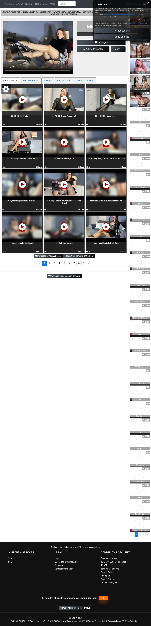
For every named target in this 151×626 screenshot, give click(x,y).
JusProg (96, 547)
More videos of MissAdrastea (48, 256)
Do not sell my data (110, 583)
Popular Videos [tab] (31, 80)
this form (143, 19)
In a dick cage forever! (64, 243)
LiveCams (8, 4)
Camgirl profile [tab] (64, 80)
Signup (28, 4)
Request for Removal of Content (79, 256)
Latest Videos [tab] (10, 80)
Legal (57, 558)
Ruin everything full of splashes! (106, 243)
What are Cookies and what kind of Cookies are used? (122, 15)
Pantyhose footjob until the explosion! (22, 201)
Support (12, 558)
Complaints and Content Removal (76, 608)
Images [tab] (48, 80)
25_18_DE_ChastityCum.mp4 (22, 116)
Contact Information (63, 569)
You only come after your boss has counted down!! (64, 202)
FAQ (10, 562)
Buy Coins (41, 4)
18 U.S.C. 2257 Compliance (113, 562)
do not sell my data (137, 23)
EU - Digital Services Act (65, 562)
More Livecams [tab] (86, 80)
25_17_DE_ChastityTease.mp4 (64, 116)
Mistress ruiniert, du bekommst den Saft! (106, 201)
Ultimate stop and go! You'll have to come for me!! (106, 158)
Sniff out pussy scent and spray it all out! (22, 158)
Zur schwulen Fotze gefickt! (64, 158)
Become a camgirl (109, 558)
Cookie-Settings (108, 579)
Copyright (58, 565)
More (52, 4)
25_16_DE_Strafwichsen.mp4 (106, 116)
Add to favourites (93, 49)
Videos (19, 4)
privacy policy (99, 19)
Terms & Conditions (110, 569)
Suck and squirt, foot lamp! (22, 243)
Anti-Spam (105, 576)
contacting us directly (102, 21)
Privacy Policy (107, 572)
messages (101, 42)
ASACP (104, 565)
